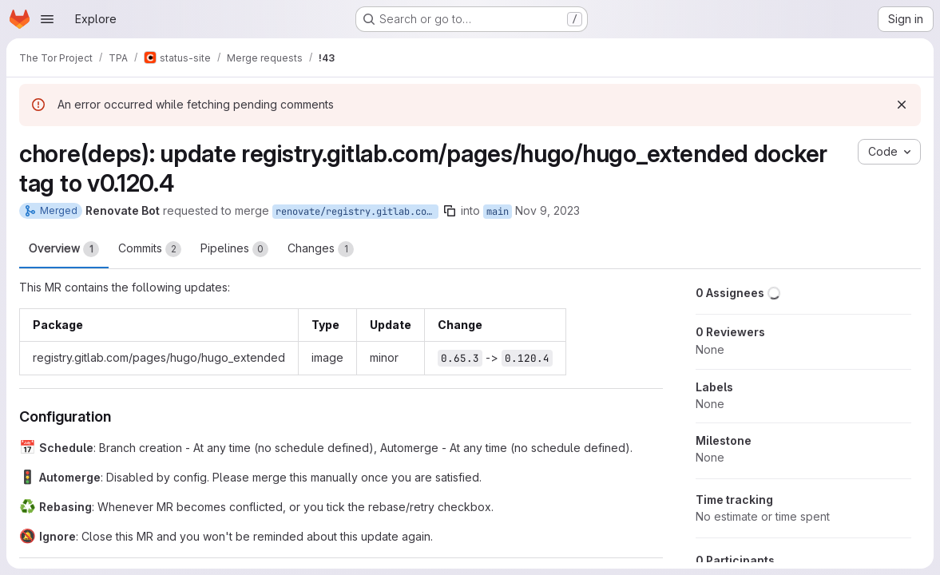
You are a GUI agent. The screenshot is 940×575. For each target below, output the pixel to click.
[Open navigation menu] (47, 19)
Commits (149, 249)
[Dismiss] (901, 104)
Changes (321, 249)
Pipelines (234, 249)
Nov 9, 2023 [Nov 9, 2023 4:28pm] (547, 210)
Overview (64, 249)
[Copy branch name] (449, 210)
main (497, 211)
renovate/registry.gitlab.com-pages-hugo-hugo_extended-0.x (357, 211)
